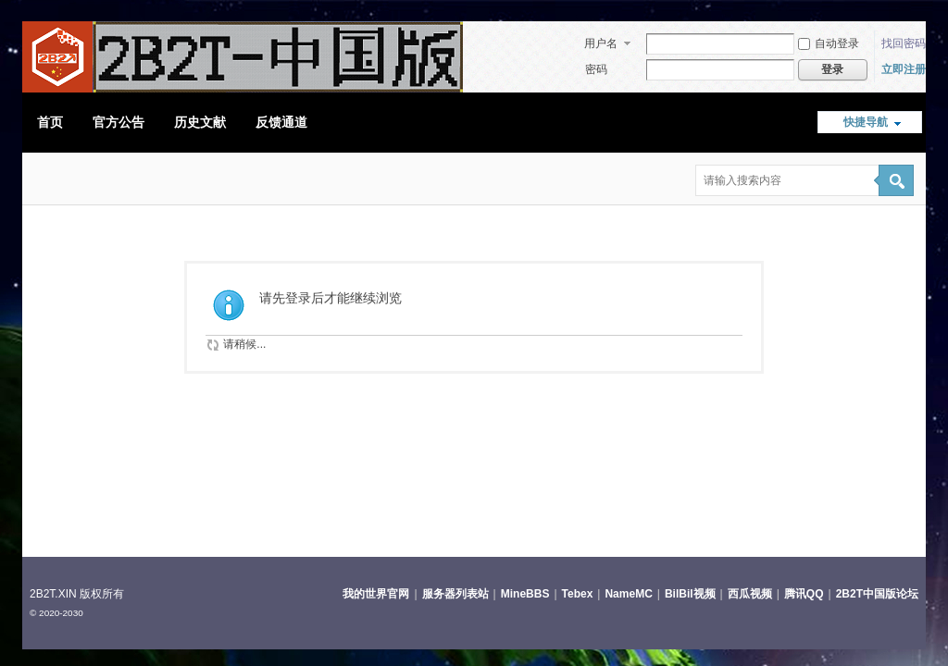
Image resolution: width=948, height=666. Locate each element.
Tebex (577, 593)
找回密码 (903, 43)
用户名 (600, 43)
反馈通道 (281, 122)
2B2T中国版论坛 (877, 593)
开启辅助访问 (913, 13)
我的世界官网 (376, 593)
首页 (50, 122)
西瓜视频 (750, 593)
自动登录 (828, 43)
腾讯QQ (804, 593)
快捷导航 (865, 122)
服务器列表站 (455, 593)
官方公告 (118, 122)
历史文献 (200, 122)
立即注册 (903, 69)
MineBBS (525, 593)
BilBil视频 (690, 593)
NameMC (628, 593)
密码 (596, 69)
